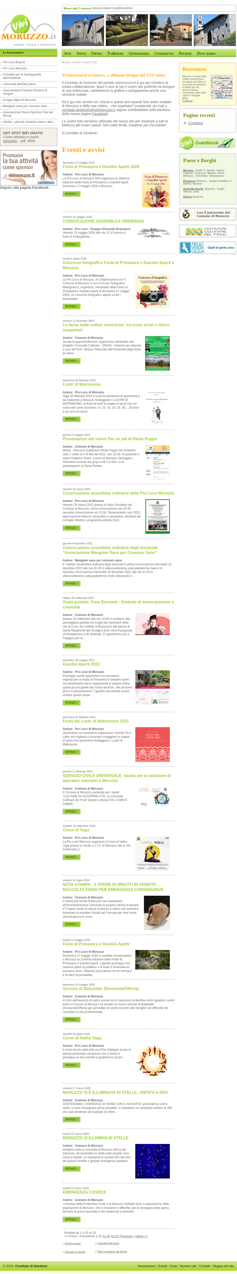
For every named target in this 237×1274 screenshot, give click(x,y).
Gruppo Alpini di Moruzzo (19, 100)
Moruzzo (188, 170)
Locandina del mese (108, 1243)
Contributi (195, 123)
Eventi (162, 1266)
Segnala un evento (75, 1252)
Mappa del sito (223, 1266)
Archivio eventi (73, 1243)
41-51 (115, 1236)
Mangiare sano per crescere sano (25, 106)
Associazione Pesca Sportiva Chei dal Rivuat (28, 114)
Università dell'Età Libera (19, 84)
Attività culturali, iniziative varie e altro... (29, 122)
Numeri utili (188, 1266)
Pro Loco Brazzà (14, 62)
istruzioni (10, 141)
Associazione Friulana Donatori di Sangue (25, 92)
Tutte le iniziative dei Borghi (112, 1251)
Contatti (204, 1266)
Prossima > (126, 1236)
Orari (173, 1266)
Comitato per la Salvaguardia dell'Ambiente (22, 76)
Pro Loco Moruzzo (15, 68)
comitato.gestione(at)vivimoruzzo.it (88, 110)
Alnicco (187, 196)
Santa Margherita (193, 189)
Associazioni (146, 1266)
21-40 (106, 1236)
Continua (187, 100)
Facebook (99, 114)
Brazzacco (189, 181)
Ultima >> (141, 1236)
